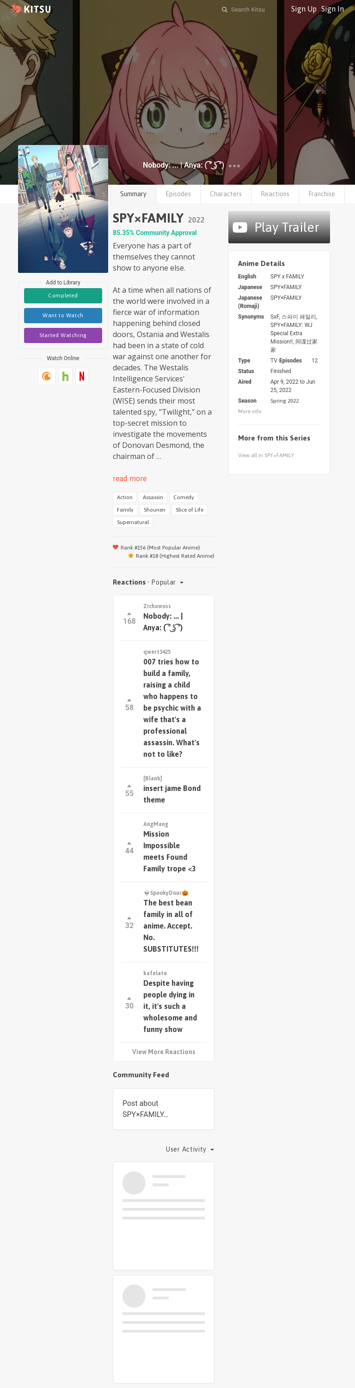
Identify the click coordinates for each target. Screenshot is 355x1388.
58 (129, 705)
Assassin (153, 497)
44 (129, 848)
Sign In (332, 9)
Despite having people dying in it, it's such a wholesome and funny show (170, 1006)
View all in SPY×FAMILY (266, 455)
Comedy (183, 497)
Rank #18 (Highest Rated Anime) (171, 556)
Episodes (178, 194)
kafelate (155, 973)
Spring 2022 (284, 401)
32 (129, 923)
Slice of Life (189, 510)
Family (125, 510)
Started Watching (63, 335)
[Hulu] (65, 376)
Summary (133, 194)
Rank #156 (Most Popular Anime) (156, 547)
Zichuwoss (157, 606)
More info (250, 411)
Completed (63, 295)
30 (129, 1003)
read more (130, 478)
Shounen (154, 510)
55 (129, 791)
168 (129, 619)
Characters (226, 194)
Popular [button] (164, 582)
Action (125, 497)
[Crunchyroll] (46, 376)
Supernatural (133, 522)
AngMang (155, 824)
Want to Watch (63, 315)
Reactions (275, 194)
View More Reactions (164, 1052)
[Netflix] (81, 376)
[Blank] (152, 778)
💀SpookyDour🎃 (166, 893)
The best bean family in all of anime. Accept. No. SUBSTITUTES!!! (171, 926)
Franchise (321, 194)
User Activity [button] (187, 1149)
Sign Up (304, 9)
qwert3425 (157, 652)
